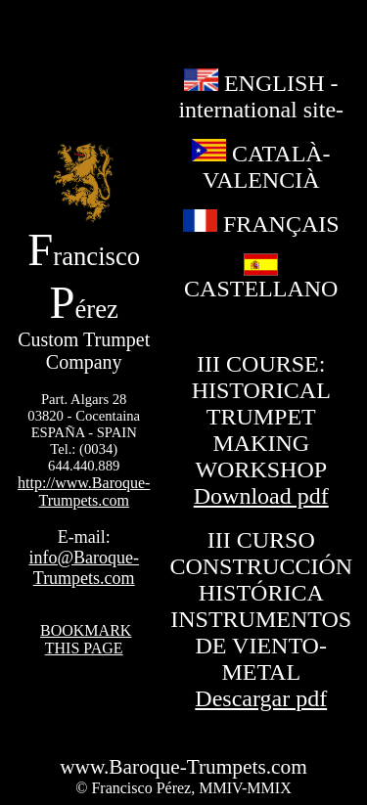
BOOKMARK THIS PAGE (85, 639)
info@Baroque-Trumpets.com (83, 568)
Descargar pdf (261, 698)
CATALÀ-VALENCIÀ (261, 167)
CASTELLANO (261, 278)
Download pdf (261, 496)
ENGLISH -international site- (261, 96)
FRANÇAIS (261, 224)
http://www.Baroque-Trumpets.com (84, 491)
